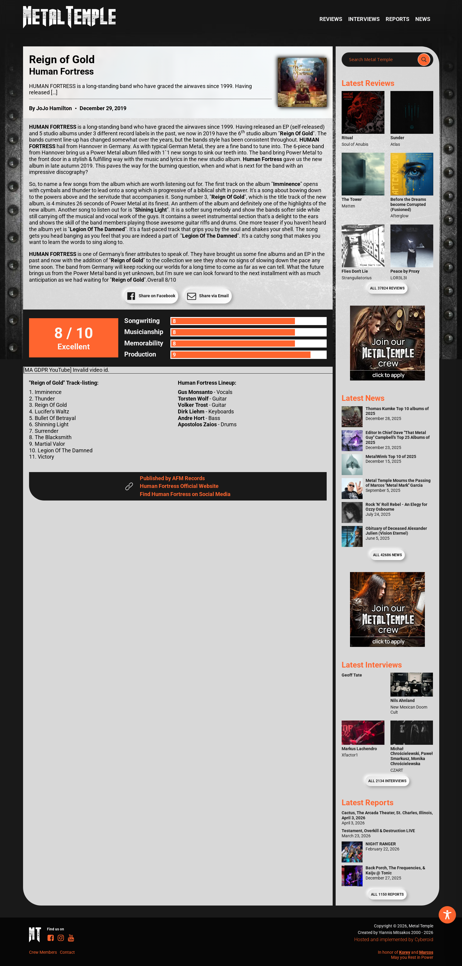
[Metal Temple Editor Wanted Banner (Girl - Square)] (387, 378)
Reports (397, 19)
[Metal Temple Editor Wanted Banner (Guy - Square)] (387, 645)
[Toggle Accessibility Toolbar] (447, 915)
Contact (67, 952)
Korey (404, 952)
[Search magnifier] (424, 59)
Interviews (364, 19)
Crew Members (43, 952)
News (422, 19)
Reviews (330, 19)
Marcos (426, 952)
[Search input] (381, 59)
